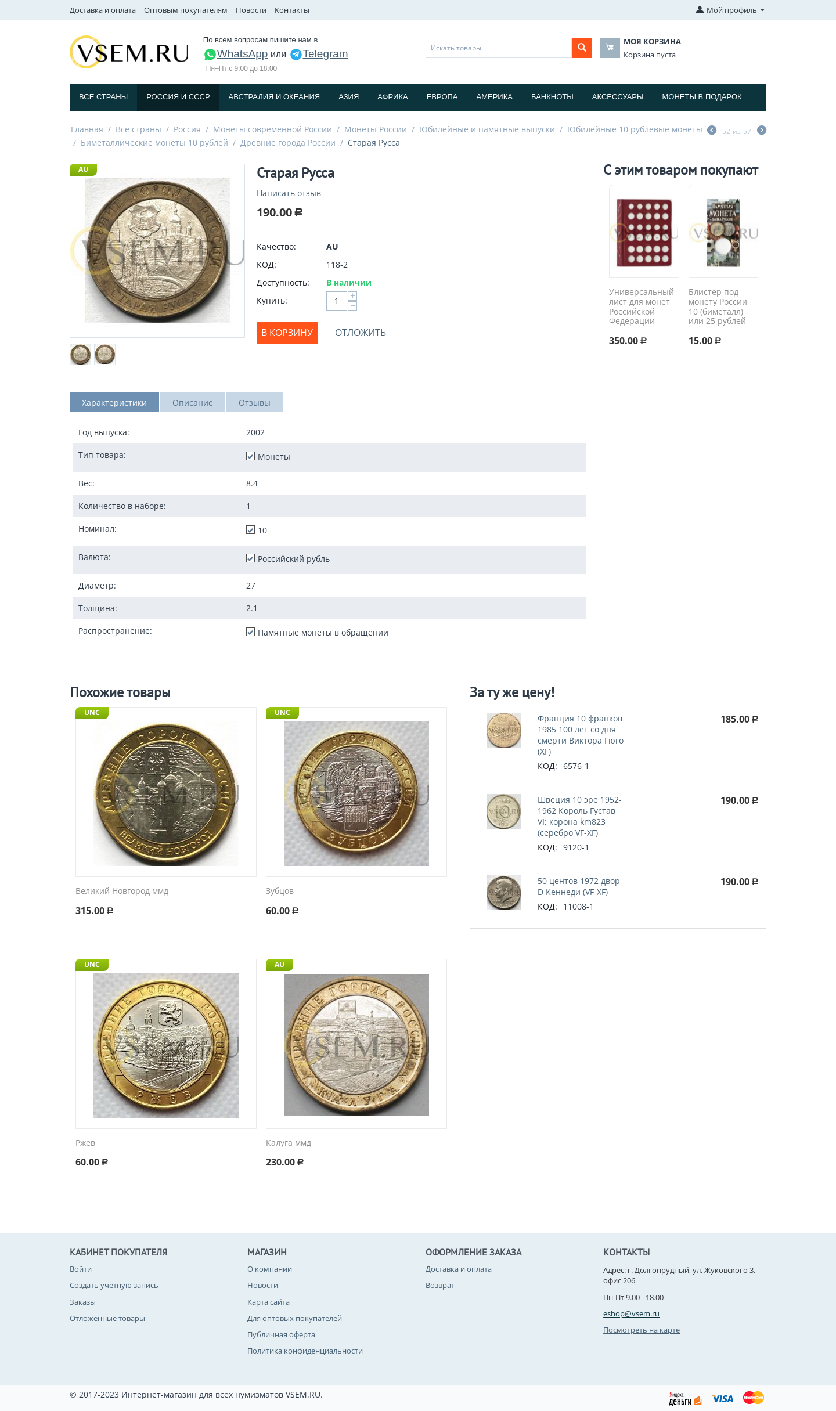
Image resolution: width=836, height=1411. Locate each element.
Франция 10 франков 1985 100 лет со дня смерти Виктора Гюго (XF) (581, 735)
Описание (192, 402)
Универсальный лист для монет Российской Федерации (641, 306)
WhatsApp (235, 54)
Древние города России (288, 142)
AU (83, 169)
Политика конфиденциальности (305, 1350)
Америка (495, 96)
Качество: (276, 246)
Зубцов (280, 891)
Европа (442, 96)
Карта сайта (268, 1302)
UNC (92, 712)
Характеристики (114, 402)
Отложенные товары (107, 1318)
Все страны (103, 96)
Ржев (85, 1143)
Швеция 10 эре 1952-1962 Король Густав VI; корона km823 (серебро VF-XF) (580, 816)
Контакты (292, 10)
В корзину (287, 332)
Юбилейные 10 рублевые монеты (634, 129)
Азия (348, 96)
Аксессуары (618, 96)
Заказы (83, 1302)
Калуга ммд (288, 1143)
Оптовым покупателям (186, 10)
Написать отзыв (289, 193)
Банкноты (552, 96)
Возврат (440, 1285)
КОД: (266, 264)
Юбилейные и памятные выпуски (487, 129)
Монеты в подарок (702, 96)
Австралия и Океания (274, 96)
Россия (187, 129)
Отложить (360, 332)
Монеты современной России (272, 129)
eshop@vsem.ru (631, 1313)
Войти (81, 1269)
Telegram (318, 54)
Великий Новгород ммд (121, 891)
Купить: (272, 300)
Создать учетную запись (114, 1285)
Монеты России (375, 129)
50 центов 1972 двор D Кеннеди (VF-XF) (579, 886)
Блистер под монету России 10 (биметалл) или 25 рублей (718, 306)
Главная (87, 129)
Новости (251, 10)
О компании (269, 1269)
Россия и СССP (178, 96)
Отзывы (255, 402)
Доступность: (283, 282)
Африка (392, 96)
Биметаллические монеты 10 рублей (154, 142)
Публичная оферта (281, 1334)
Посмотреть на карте (641, 1330)
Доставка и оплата (103, 10)
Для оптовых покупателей (294, 1318)
